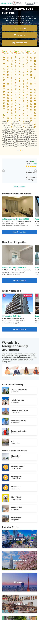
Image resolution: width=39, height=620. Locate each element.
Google (18, 97)
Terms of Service (8, 580)
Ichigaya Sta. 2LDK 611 (17, 242)
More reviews (19, 120)
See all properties (19, 165)
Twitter (20, 595)
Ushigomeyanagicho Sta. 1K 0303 (17, 145)
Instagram (24, 595)
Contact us (6, 587)
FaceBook (16, 595)
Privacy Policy (6, 582)
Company (5, 585)
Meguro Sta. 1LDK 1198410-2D (17, 193)
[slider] (14, 100)
